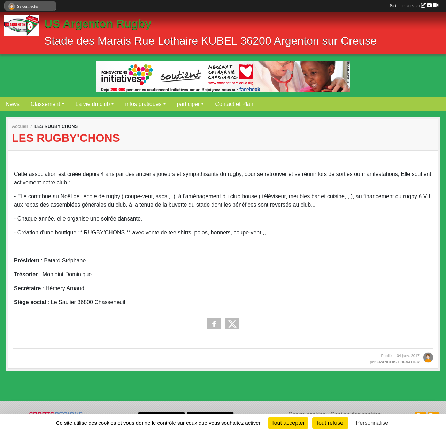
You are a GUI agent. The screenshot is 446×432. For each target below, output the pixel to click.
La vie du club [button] (93, 104)
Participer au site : (414, 5)
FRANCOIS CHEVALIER (398, 362)
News (13, 104)
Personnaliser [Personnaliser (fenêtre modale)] (373, 423)
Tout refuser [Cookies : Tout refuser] (330, 423)
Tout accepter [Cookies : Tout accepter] (288, 423)
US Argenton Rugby (98, 23)
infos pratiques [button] (143, 104)
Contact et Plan (234, 104)
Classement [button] (45, 104)
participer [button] (188, 104)
